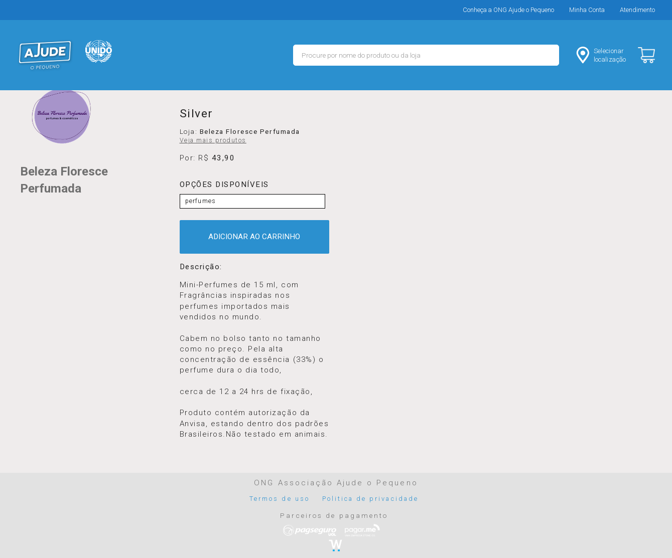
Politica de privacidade (370, 498)
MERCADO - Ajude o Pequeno (45, 55)
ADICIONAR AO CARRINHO (254, 236)
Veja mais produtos (213, 140)
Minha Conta (587, 10)
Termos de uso (279, 498)
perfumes (200, 201)
